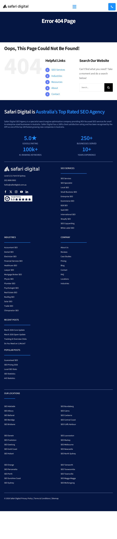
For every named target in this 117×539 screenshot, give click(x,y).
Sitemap (55, 498)
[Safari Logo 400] (15, 4)
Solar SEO (8, 301)
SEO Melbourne (67, 444)
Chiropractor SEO (11, 310)
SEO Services (58, 70)
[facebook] (5, 191)
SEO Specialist (66, 183)
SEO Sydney (9, 483)
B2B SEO (64, 205)
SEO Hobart (9, 453)
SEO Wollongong (68, 483)
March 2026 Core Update (14, 330)
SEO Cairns (65, 411)
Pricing (63, 261)
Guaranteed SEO (11, 360)
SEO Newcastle (67, 449)
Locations (65, 279)
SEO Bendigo (9, 420)
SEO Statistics (9, 373)
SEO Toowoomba (68, 469)
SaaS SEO (64, 210)
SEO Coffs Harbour (68, 424)
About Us (64, 247)
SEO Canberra (66, 415)
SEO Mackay (66, 440)
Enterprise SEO (67, 196)
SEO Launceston (67, 435)
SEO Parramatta (10, 469)
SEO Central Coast (68, 420)
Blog (62, 265)
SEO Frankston (10, 440)
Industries (56, 76)
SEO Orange (9, 465)
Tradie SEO (8, 306)
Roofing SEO (9, 297)
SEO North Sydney (68, 453)
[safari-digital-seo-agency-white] (21, 167)
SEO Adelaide (9, 406)
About (54, 88)
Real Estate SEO (10, 292)
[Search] (108, 87)
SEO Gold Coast (10, 449)
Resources (56, 82)
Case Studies (66, 256)
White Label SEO (67, 228)
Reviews (64, 252)
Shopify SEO (66, 219)
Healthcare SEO (10, 265)
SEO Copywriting (67, 223)
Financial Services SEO (13, 261)
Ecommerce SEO (67, 201)
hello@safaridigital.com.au (15, 184)
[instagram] (16, 191)
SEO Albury (8, 411)
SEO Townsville (67, 474)
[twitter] (11, 191)
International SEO (68, 214)
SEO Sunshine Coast (12, 478)
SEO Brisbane (9, 424)
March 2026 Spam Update (14, 334)
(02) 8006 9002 (10, 180)
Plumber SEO (9, 283)
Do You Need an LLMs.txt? (14, 343)
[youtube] (21, 191)
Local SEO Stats (10, 369)
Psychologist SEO (11, 288)
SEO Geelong (9, 444)
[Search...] (91, 87)
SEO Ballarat (9, 415)
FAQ (62, 274)
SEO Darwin (9, 435)
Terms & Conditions (42, 498)
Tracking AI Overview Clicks (15, 339)
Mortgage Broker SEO (13, 274)
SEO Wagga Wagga (68, 478)
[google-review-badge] (18, 195)
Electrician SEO (10, 256)
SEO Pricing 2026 (11, 364)
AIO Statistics (9, 378)
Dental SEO (8, 252)
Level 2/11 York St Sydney (15, 175)
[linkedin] (27, 191)
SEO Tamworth (67, 465)
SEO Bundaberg (67, 406)
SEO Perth (8, 474)
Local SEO (65, 187)
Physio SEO (8, 279)
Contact (55, 94)
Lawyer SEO (9, 270)
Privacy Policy (27, 498)
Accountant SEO (11, 247)
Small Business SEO (69, 192)
